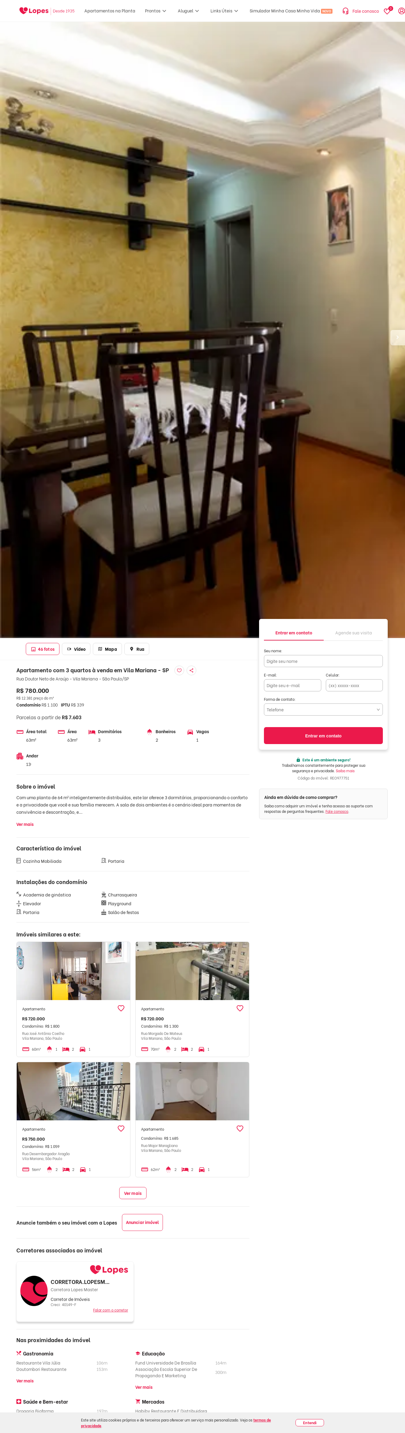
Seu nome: (273, 650)
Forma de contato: (280, 699)
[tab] (294, 632)
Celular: (333, 674)
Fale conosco (337, 811)
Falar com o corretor (110, 1309)
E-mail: (270, 674)
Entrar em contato (323, 735)
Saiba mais (345, 770)
